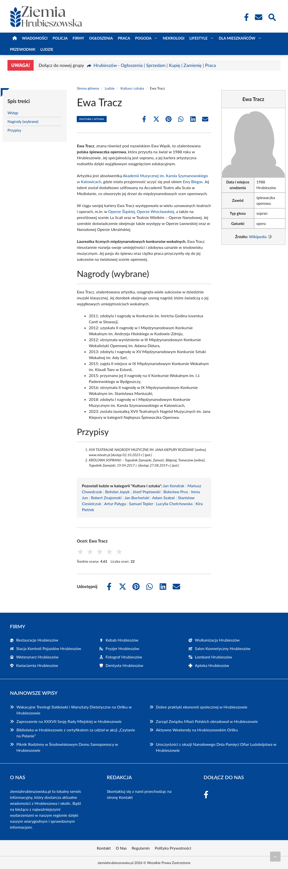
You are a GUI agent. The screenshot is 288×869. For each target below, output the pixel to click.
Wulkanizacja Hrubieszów (217, 640)
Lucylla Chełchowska (174, 503)
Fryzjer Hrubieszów (122, 648)
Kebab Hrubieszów (122, 640)
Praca (124, 38)
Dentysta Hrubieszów (125, 665)
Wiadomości (35, 38)
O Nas (121, 848)
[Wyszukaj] (272, 16)
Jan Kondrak (173, 485)
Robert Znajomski (106, 497)
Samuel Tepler (141, 503)
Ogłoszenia (101, 38)
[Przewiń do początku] (275, 857)
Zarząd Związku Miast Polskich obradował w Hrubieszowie (207, 721)
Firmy (78, 38)
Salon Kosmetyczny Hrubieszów (222, 648)
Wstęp (12, 112)
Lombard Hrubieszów (213, 656)
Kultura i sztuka (132, 88)
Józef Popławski (146, 491)
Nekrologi (173, 38)
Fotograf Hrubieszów (124, 656)
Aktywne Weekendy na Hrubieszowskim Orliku (197, 729)
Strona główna (88, 88)
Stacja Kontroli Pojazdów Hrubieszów (48, 648)
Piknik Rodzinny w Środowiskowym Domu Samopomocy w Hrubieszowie (67, 747)
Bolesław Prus (175, 491)
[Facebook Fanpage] (245, 17)
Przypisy (14, 130)
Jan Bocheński (137, 497)
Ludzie (46, 49)
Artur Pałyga (115, 503)
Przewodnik (22, 49)
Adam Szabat (163, 497)
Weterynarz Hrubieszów (37, 656)
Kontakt (126, 797)
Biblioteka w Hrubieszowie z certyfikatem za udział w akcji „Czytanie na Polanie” (75, 732)
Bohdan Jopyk (117, 491)
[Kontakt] (258, 17)
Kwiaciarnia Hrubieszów (37, 665)
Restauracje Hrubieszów (37, 640)
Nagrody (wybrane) (22, 121)
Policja (60, 38)
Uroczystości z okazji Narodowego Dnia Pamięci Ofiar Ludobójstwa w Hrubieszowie (216, 747)
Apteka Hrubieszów (212, 665)
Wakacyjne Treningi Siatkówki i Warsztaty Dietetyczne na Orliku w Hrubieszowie (74, 710)
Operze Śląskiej (121, 211)
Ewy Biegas (193, 181)
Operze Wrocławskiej (155, 211)
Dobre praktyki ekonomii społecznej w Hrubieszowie (202, 707)
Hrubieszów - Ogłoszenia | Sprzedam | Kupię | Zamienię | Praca (154, 65)
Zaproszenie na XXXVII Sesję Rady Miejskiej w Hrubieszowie (69, 721)
